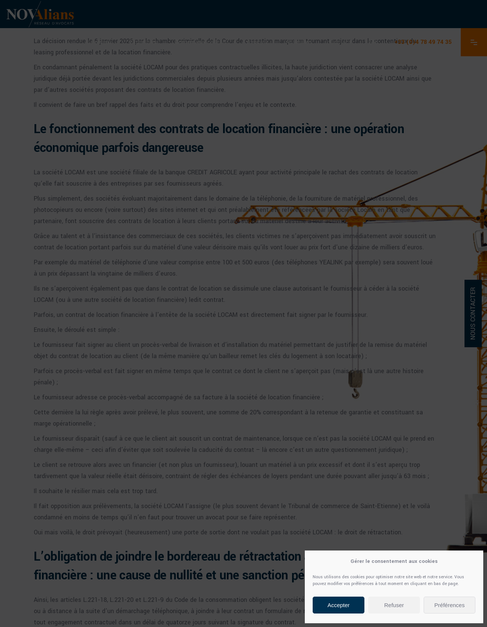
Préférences (450, 605)
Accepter (338, 605)
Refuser (394, 605)
